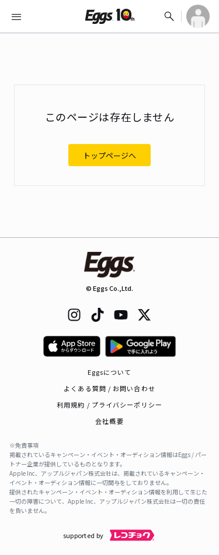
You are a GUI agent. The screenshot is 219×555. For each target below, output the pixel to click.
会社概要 (109, 421)
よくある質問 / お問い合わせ (109, 388)
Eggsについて (110, 372)
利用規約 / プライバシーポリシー (109, 404)
